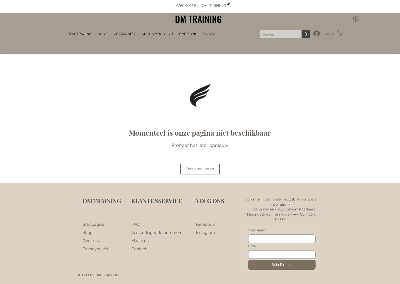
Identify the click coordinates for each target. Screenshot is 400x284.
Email (254, 246)
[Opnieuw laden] (200, 169)
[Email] (280, 254)
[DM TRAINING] (200, 19)
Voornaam (258, 230)
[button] (124, 33)
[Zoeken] (277, 34)
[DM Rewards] (355, 19)
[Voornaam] (280, 239)
